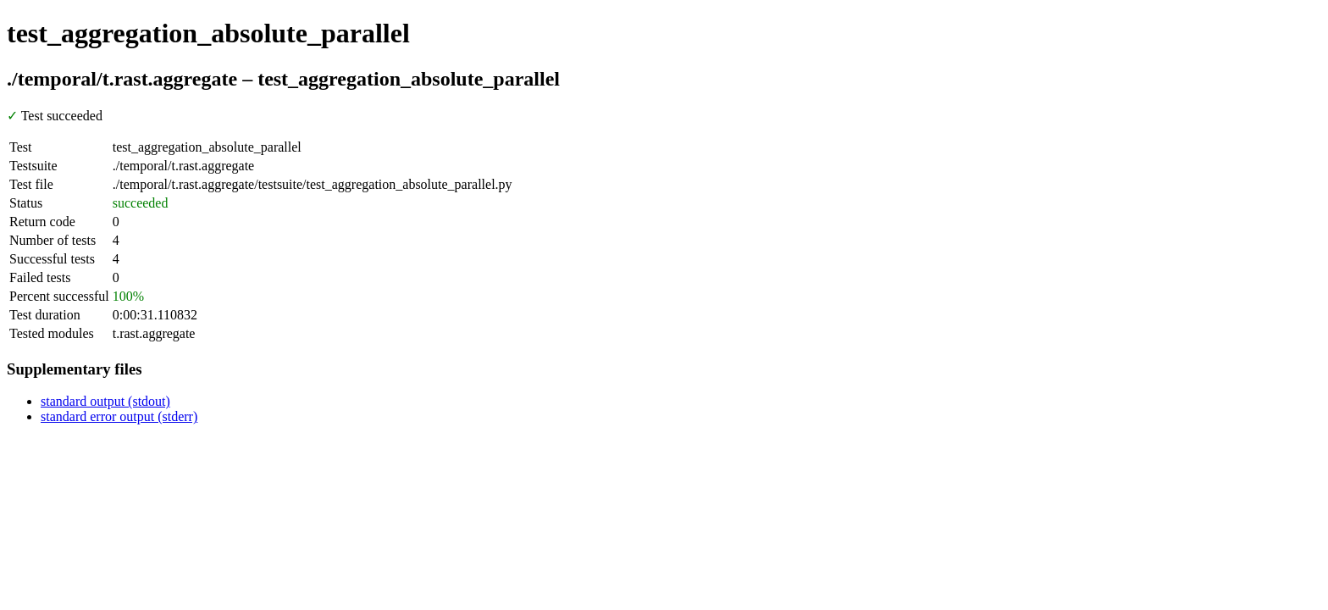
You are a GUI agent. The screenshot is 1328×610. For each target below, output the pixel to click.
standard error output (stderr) (119, 416)
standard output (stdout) (105, 401)
